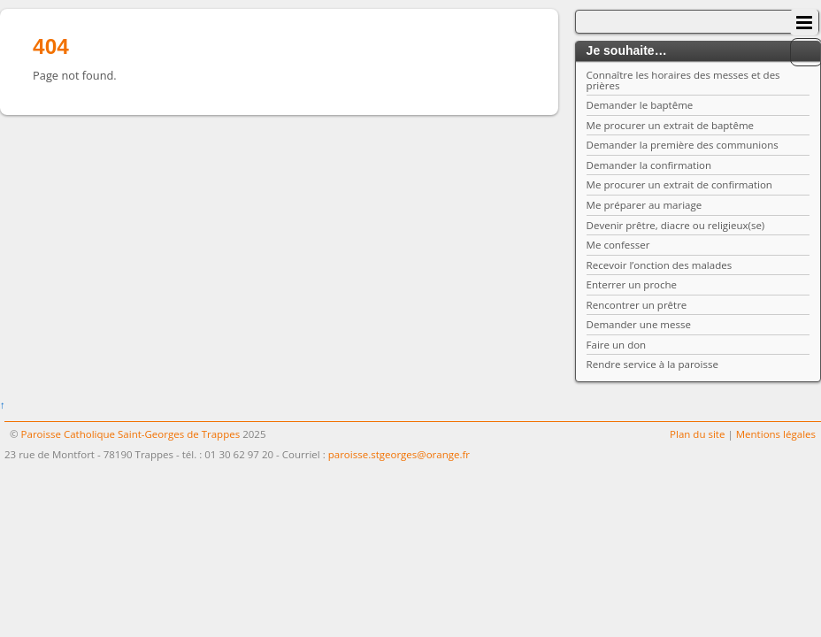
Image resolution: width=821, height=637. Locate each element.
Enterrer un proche (632, 284)
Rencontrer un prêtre (637, 304)
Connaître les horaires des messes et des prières (683, 80)
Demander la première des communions (683, 144)
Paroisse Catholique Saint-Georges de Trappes (131, 434)
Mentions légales (776, 434)
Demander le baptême (640, 104)
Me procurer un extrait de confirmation (679, 184)
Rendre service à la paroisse (652, 364)
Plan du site (697, 434)
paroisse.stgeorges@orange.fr (399, 454)
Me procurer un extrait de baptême (670, 125)
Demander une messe (639, 324)
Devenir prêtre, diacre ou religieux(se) (676, 225)
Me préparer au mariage (644, 204)
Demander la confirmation (649, 165)
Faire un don (617, 344)
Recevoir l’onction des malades (660, 265)
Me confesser (618, 244)
